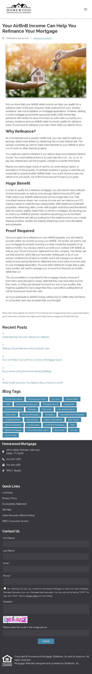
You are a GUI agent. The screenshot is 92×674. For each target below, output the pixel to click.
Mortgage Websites (25, 663)
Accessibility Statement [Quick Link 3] (14, 504)
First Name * (9, 538)
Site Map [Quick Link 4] (6, 509)
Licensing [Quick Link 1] (7, 492)
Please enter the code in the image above (25, 627)
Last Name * (9, 550)
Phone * (7, 576)
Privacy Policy (32, 596)
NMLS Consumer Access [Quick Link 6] (15, 521)
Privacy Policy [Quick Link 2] (9, 498)
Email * (6, 563)
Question (8, 601)
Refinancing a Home (43, 38)
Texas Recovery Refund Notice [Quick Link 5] (18, 515)
